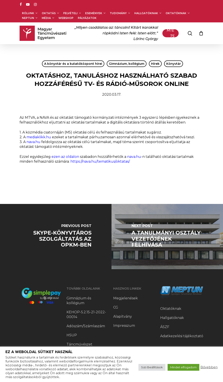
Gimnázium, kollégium (126, 64)
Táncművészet (79, 344)
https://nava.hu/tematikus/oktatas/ (100, 161)
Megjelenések (125, 298)
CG (115, 307)
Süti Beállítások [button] (152, 367)
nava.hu (33, 142)
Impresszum (124, 326)
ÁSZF (164, 327)
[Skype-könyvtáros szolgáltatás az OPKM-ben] (56, 236)
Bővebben (209, 367)
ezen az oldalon (65, 157)
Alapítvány (122, 316)
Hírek (155, 64)
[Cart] (201, 33)
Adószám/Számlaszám (86, 326)
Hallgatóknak (172, 318)
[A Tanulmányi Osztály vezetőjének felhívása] (167, 236)
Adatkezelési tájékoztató (181, 336)
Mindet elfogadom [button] (183, 367)
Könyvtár (173, 64)
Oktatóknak (170, 309)
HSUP (72, 335)
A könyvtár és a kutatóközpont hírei (73, 64)
